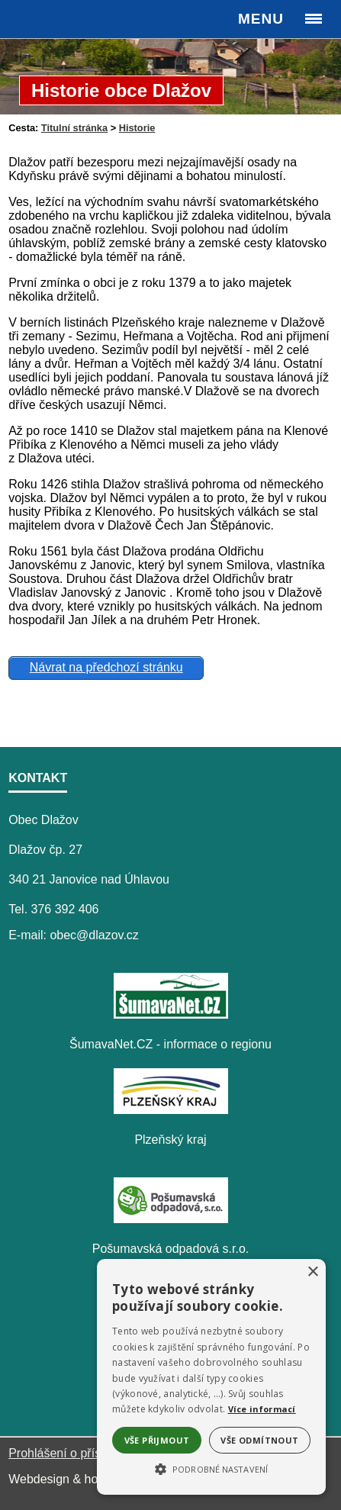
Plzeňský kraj (170, 1139)
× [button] (312, 1272)
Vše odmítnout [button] (259, 1440)
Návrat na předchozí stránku (106, 667)
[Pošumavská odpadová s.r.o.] (171, 1218)
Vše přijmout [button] (157, 1440)
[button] (211, 1468)
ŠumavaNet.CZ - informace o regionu (170, 1044)
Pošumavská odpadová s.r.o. (170, 1248)
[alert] (211, 1377)
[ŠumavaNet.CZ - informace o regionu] (171, 1014)
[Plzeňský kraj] (171, 1109)
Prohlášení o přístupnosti (75, 1453)
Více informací (262, 1409)
